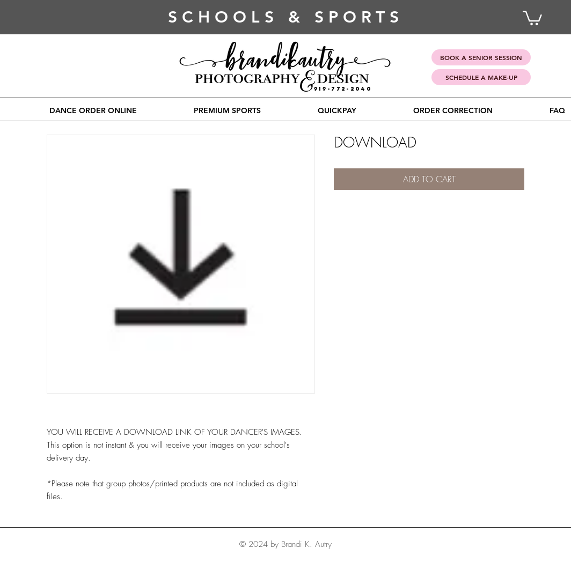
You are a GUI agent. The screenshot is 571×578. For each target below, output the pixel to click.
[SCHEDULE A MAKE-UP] (481, 77)
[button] (227, 110)
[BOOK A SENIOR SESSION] (481, 57)
